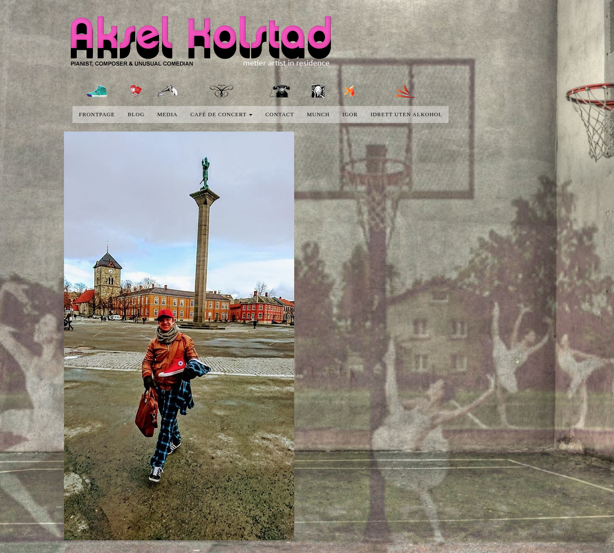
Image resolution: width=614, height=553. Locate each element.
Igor (350, 114)
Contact (279, 114)
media (167, 114)
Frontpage (97, 114)
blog (135, 114)
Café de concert (221, 114)
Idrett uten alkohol (406, 114)
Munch (318, 114)
